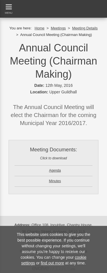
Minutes (55, 181)
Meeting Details (85, 28)
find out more (52, 263)
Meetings (58, 28)
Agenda (55, 170)
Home (40, 28)
